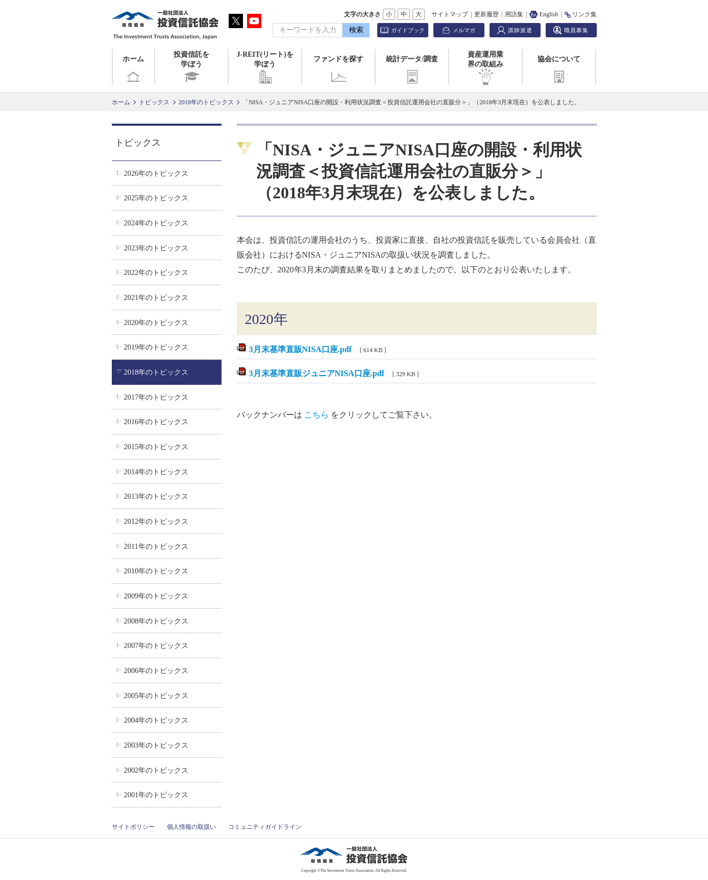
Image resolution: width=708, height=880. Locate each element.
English (543, 14)
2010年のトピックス (156, 571)
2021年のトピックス (156, 297)
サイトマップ (449, 14)
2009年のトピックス (156, 596)
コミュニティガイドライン (265, 826)
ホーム (133, 70)
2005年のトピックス (156, 695)
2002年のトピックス (156, 770)
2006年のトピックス (156, 670)
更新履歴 (486, 14)
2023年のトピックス (156, 248)
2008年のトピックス (156, 621)
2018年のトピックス (206, 102)
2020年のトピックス (156, 322)
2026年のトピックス (156, 173)
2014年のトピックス (156, 472)
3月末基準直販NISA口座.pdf (300, 349)
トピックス (154, 102)
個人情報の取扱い (191, 826)
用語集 (514, 14)
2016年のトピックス (156, 422)
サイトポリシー (133, 826)
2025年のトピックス (156, 198)
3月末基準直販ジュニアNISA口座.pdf (316, 373)
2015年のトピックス (156, 447)
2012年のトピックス (156, 521)
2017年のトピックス (156, 397)
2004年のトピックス (156, 720)
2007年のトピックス (156, 645)
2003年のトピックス (156, 745)
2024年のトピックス (156, 223)
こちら (316, 414)
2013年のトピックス (156, 496)
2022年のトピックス (156, 272)
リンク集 (581, 14)
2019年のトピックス (156, 347)
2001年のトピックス (156, 795)
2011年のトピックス (156, 546)
